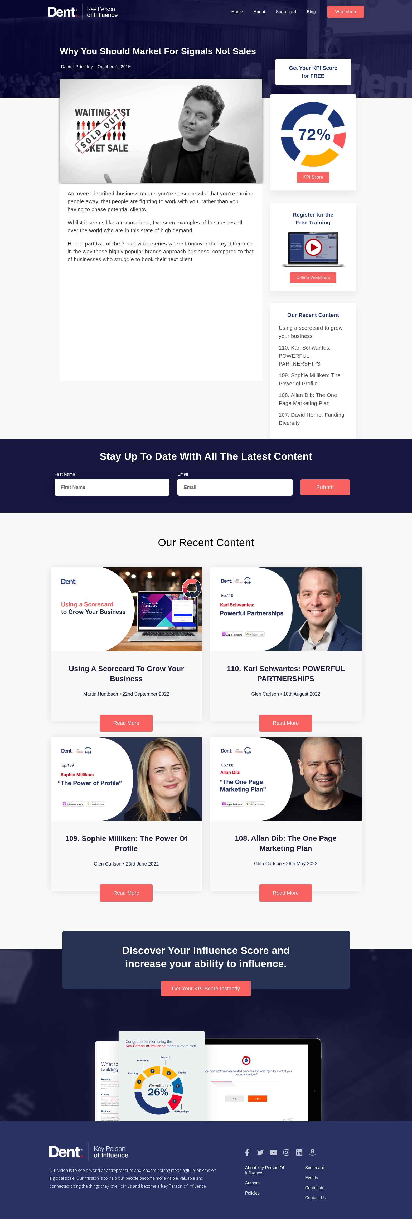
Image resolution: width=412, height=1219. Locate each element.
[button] (345, 12)
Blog (311, 11)
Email (182, 474)
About (259, 11)
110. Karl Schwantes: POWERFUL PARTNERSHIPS (305, 356)
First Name (65, 474)
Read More (126, 723)
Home (237, 11)
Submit (325, 487)
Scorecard (286, 11)
